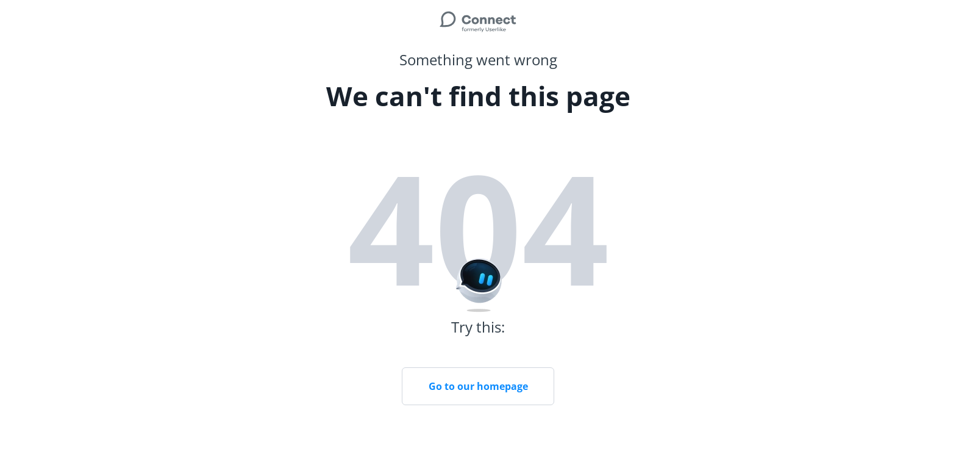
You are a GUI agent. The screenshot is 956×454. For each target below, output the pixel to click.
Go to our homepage (478, 386)
